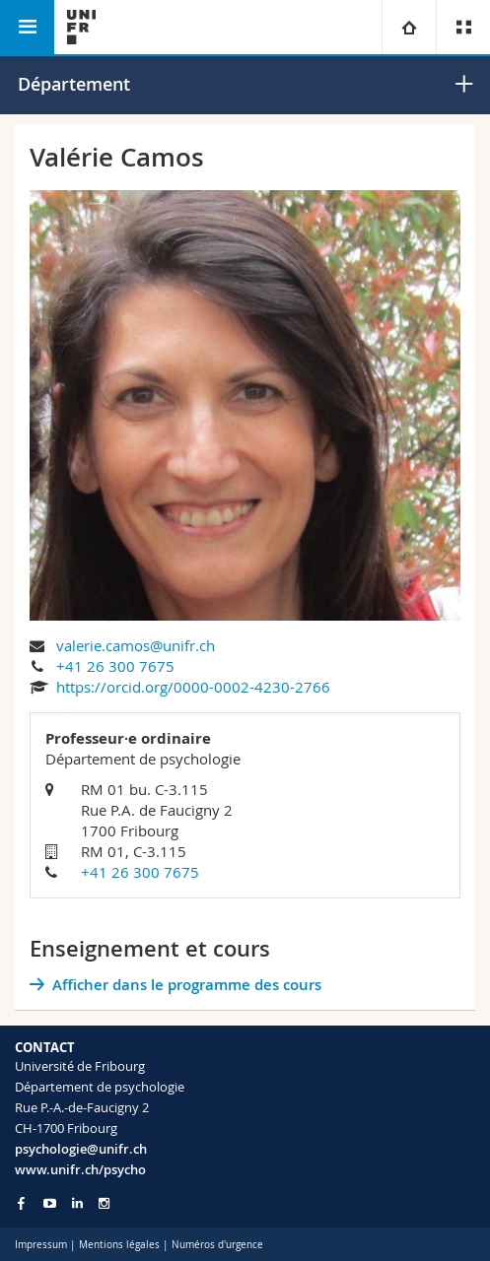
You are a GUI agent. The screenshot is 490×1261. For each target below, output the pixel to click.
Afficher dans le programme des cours (186, 984)
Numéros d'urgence (217, 1244)
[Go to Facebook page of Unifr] (21, 1203)
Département (74, 84)
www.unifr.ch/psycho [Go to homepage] (80, 1169)
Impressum (41, 1244)
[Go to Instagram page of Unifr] (104, 1203)
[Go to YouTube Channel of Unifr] (49, 1203)
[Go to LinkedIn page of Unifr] (77, 1203)
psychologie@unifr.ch (81, 1149)
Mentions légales (119, 1244)
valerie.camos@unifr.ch (135, 645)
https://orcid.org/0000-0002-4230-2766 (193, 687)
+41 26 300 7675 (115, 666)
